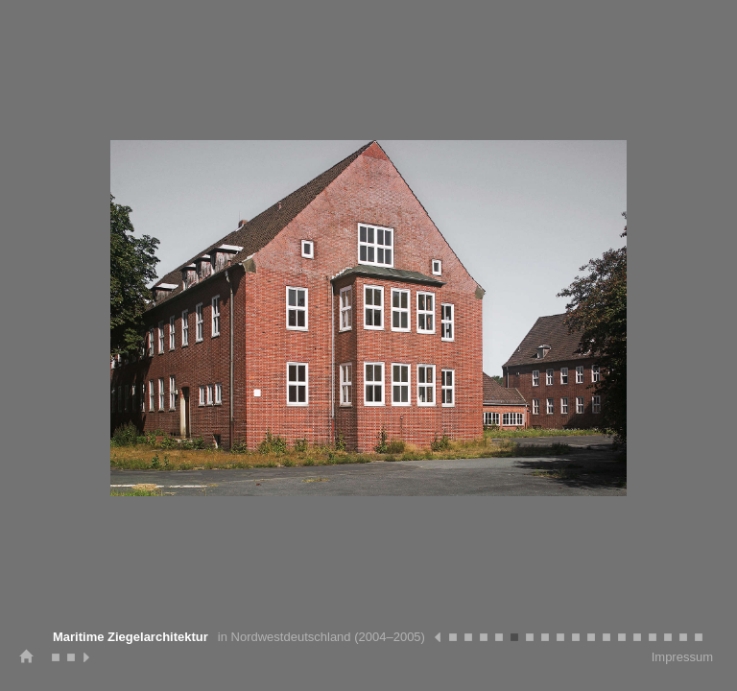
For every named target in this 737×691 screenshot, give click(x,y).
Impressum (682, 657)
